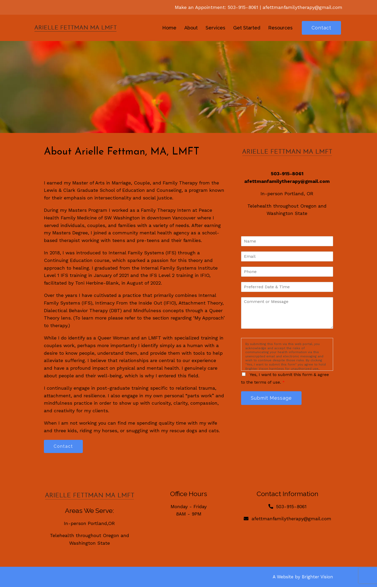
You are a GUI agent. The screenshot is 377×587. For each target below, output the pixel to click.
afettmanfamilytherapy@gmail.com (302, 7)
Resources (280, 27)
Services (215, 27)
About (191, 27)
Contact (321, 27)
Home (169, 27)
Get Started (246, 27)
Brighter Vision (317, 576)
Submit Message (271, 398)
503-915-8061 (243, 7)
